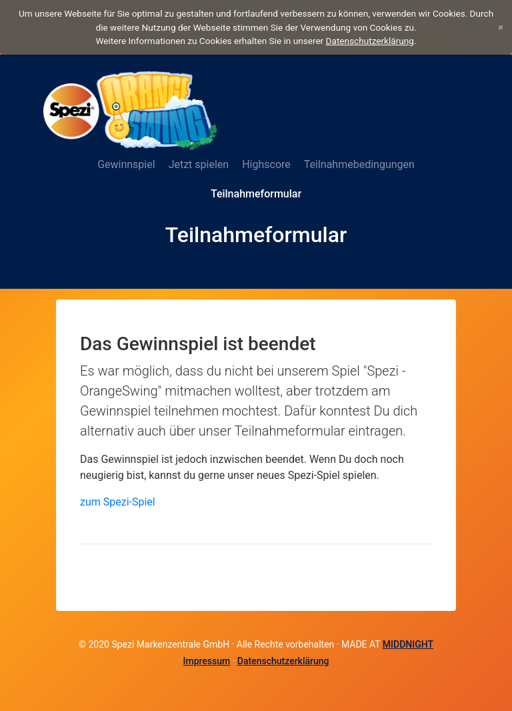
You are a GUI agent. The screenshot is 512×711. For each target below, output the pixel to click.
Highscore (266, 164)
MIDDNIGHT (408, 644)
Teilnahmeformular (256, 193)
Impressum (206, 661)
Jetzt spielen (199, 164)
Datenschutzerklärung (370, 40)
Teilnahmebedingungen (359, 164)
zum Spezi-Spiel (117, 502)
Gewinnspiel (126, 164)
